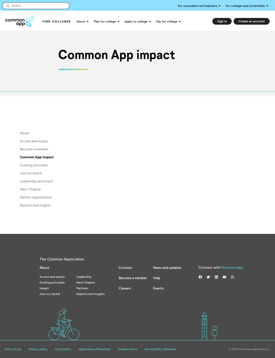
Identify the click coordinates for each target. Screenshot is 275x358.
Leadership (83, 276)
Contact (125, 267)
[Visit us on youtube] (224, 276)
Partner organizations (36, 197)
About (80, 21)
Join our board (31, 173)
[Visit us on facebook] (200, 276)
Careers (125, 288)
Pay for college (166, 21)
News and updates (167, 267)
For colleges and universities (245, 5)
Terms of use (13, 349)
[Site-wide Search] (36, 5)
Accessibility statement (160, 349)
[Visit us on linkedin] (216, 276)
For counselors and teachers (197, 5)
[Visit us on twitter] (208, 276)
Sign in (222, 21)
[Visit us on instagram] (232, 276)
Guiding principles (34, 165)
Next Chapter (30, 189)
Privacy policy (38, 349)
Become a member (34, 149)
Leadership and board (36, 181)
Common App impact (37, 157)
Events (158, 288)
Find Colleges (57, 21)
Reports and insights (35, 205)
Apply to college (136, 21)
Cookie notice (127, 349)
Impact (44, 288)
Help (156, 278)
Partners (82, 288)
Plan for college (105, 21)
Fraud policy (63, 349)
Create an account (252, 21)
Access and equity (34, 141)
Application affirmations (95, 349)
